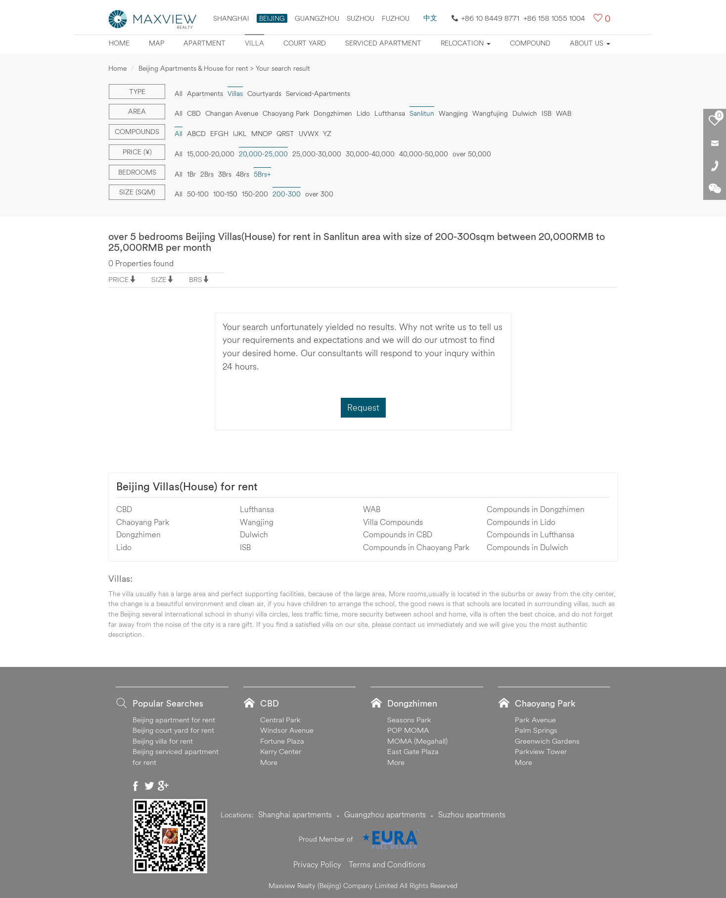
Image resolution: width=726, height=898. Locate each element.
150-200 (255, 193)
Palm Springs (536, 730)
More (268, 762)
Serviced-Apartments (318, 93)
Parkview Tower (541, 751)
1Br (191, 174)
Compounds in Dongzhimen (536, 509)
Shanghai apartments (295, 814)
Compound (530, 43)
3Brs (224, 174)
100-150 (225, 193)
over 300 (319, 193)
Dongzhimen (333, 113)
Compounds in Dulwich (527, 547)
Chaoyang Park (286, 113)
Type (137, 91)
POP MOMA (408, 730)
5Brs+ (262, 174)
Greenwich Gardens (547, 741)
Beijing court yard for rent (173, 730)
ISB (546, 113)
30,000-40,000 (370, 153)
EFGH (219, 133)
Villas (235, 93)
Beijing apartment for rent (174, 719)
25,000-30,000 (316, 153)
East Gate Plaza (413, 751)
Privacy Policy (317, 864)
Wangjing (453, 113)
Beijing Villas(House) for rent (187, 486)
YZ (327, 133)
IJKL (240, 133)
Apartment (204, 43)
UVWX (308, 133)
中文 (430, 17)
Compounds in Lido (521, 522)
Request (363, 407)
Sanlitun (421, 113)
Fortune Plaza (282, 741)
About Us (590, 43)
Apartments (205, 93)
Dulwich (524, 113)
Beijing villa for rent (163, 741)
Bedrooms (137, 172)
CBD (194, 113)
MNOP (261, 133)
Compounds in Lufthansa (530, 534)
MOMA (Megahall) (417, 741)
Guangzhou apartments (385, 814)
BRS (195, 279)
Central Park (280, 719)
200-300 (286, 193)
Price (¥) (137, 151)
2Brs (207, 174)
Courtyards (264, 93)
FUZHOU (395, 18)
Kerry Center (280, 751)
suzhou (360, 18)
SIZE (159, 279)
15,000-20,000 (210, 153)
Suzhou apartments (471, 814)
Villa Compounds (393, 522)
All (178, 93)
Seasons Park (409, 719)
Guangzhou (317, 18)
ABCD (196, 133)
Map (156, 43)
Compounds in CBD (397, 534)
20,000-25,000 (263, 153)
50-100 (198, 193)
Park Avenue (535, 719)
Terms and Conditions (387, 864)
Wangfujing (490, 113)
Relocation (466, 43)
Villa (254, 43)
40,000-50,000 (423, 153)
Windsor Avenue (287, 730)
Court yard (304, 43)
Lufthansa (389, 113)
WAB (563, 113)
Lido (363, 113)
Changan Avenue (231, 113)
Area (137, 111)
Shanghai (231, 18)
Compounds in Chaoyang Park (416, 547)
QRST (285, 133)
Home (119, 43)
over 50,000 (472, 153)
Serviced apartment (383, 43)
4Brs (242, 174)
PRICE (118, 279)
